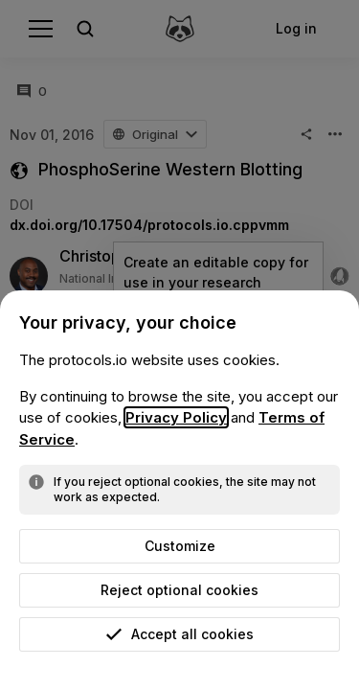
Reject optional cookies (179, 590)
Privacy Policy (176, 417)
